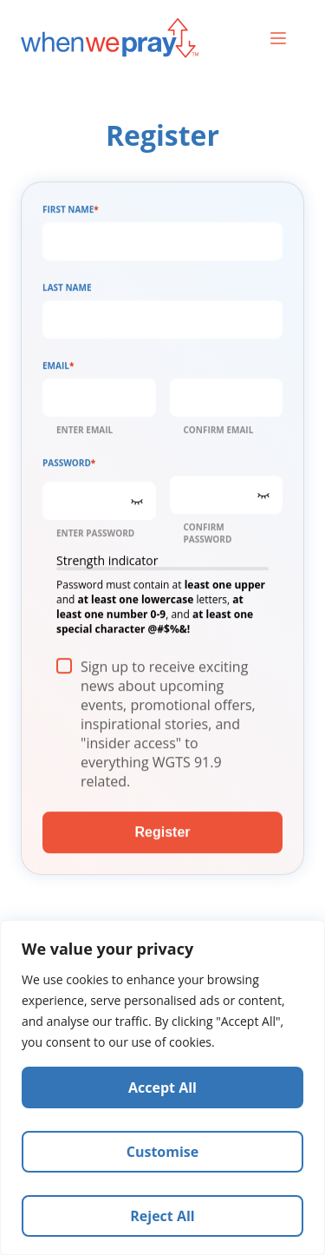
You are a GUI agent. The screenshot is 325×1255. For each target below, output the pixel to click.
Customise (163, 1151)
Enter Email (84, 433)
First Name (70, 213)
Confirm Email (219, 433)
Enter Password (95, 536)
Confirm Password (208, 536)
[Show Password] (137, 504)
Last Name (67, 291)
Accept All (162, 1087)
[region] (162, 1087)
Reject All (162, 1215)
